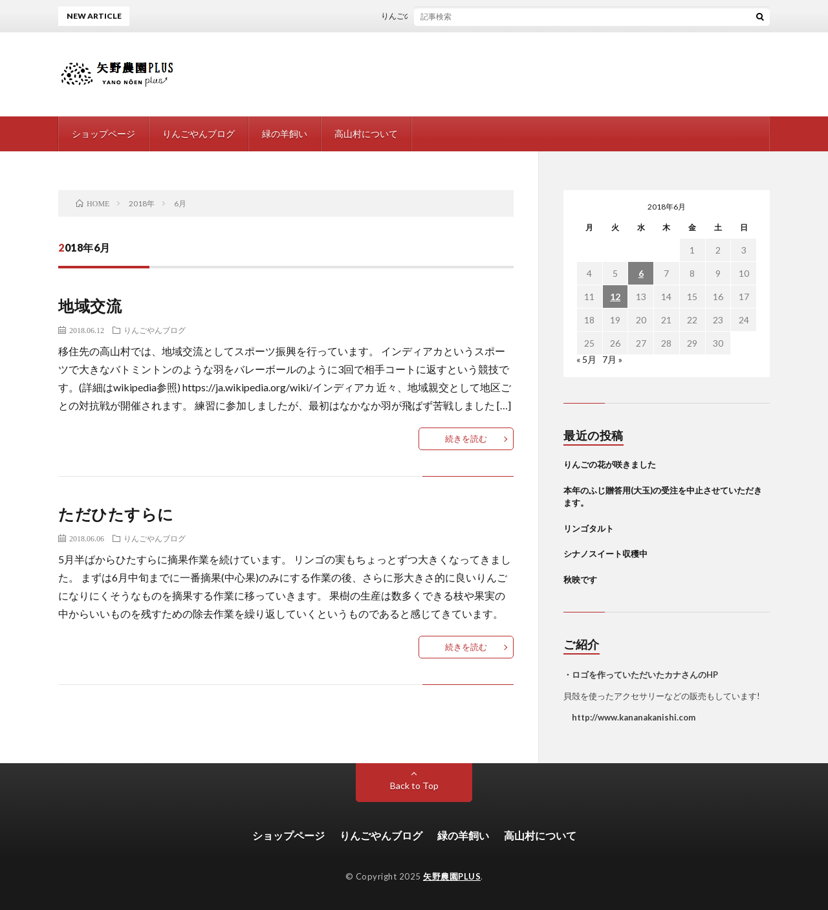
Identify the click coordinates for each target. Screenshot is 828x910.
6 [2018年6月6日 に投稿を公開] (641, 273)
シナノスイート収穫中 (605, 553)
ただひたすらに (116, 513)
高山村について (366, 133)
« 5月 (586, 359)
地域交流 (90, 305)
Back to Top (414, 785)
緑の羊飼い (284, 133)
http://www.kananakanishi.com (629, 717)
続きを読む (466, 438)
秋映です (580, 579)
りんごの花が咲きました (430, 16)
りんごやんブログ (198, 133)
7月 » (612, 359)
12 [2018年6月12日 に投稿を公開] (615, 296)
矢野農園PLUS (452, 876)
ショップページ (103, 133)
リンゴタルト (588, 528)
